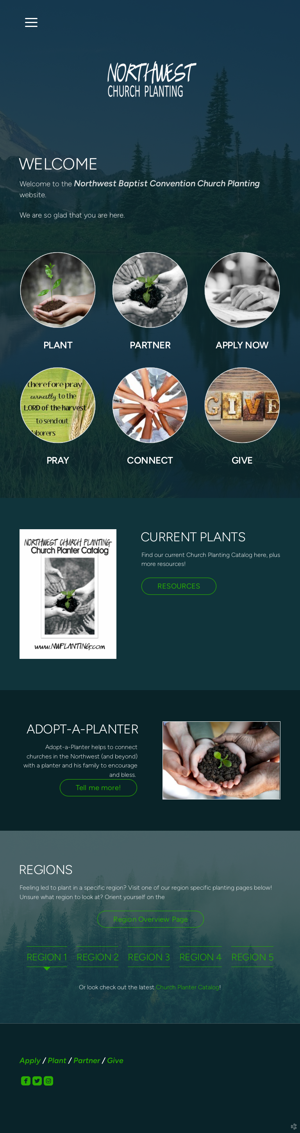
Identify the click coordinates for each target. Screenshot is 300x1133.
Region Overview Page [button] (150, 919)
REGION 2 (97, 957)
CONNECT (150, 460)
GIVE (242, 460)
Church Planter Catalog (187, 987)
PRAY (57, 460)
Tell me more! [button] (98, 787)
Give (115, 1060)
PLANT (58, 345)
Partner (86, 1060)
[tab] (47, 956)
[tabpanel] (150, 987)
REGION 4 (200, 957)
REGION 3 (149, 957)
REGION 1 (47, 957)
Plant (57, 1060)
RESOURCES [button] (178, 586)
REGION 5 (252, 957)
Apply (30, 1060)
